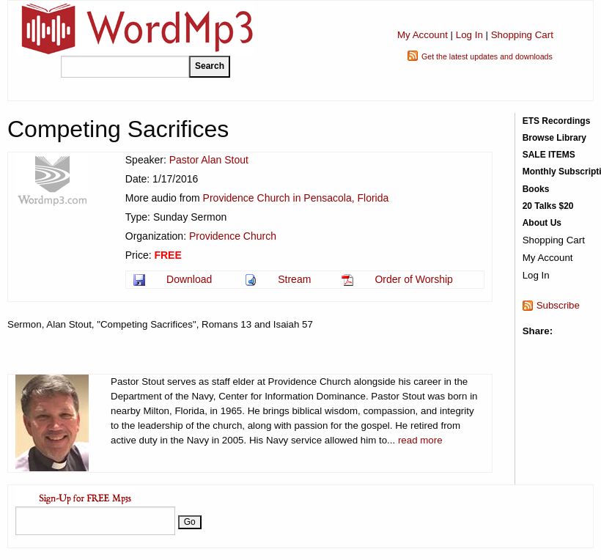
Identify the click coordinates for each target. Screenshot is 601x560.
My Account (422, 34)
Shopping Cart (522, 34)
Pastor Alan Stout (208, 160)
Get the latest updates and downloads (487, 56)
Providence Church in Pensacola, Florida (296, 198)
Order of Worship (413, 279)
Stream (294, 279)
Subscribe (558, 305)
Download (189, 279)
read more (420, 440)
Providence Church (232, 236)
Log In (469, 34)
